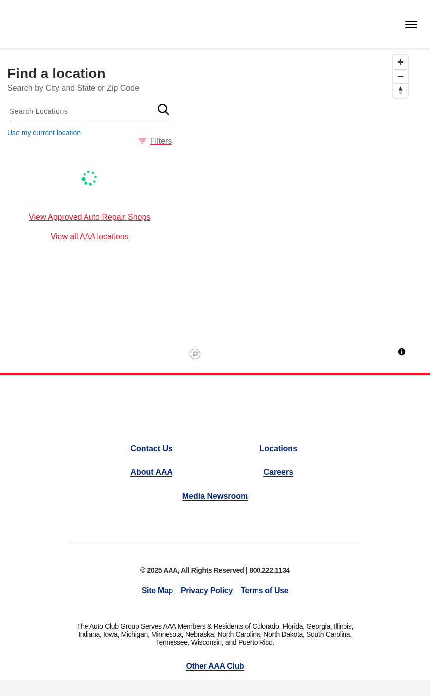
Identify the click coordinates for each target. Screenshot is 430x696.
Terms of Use (264, 590)
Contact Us (151, 448)
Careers (278, 472)
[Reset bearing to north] (400, 90)
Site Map (157, 590)
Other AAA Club (215, 666)
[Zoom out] (400, 76)
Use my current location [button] (44, 133)
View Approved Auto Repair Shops (89, 217)
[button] (163, 109)
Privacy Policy (207, 590)
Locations (278, 448)
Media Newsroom (215, 496)
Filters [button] (155, 141)
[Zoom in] (400, 62)
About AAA (151, 472)
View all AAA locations (90, 236)
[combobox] (89, 111)
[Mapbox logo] (195, 354)
